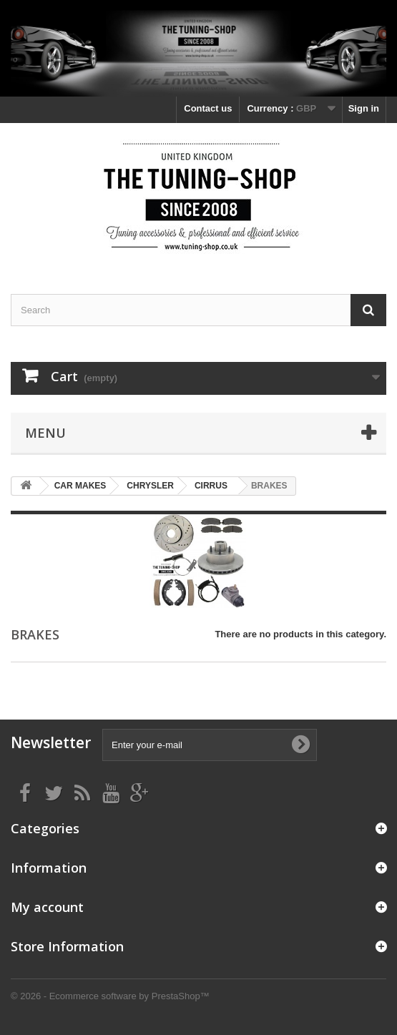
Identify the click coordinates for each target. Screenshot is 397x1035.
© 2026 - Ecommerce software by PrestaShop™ (110, 996)
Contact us (208, 108)
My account (47, 907)
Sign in (363, 108)
